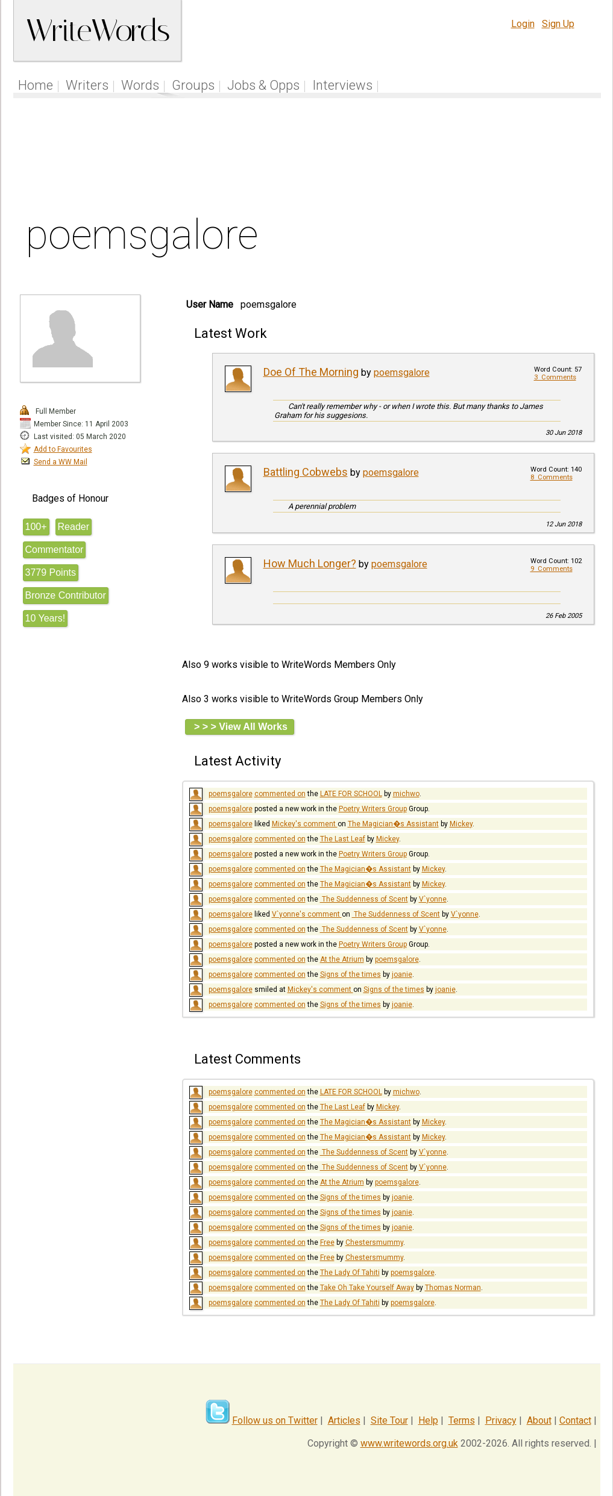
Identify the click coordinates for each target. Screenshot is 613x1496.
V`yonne (433, 899)
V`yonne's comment (307, 914)
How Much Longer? (309, 563)
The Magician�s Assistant (393, 824)
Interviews (342, 85)
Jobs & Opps (263, 85)
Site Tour (389, 1420)
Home (35, 85)
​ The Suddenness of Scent (364, 899)
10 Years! (45, 618)
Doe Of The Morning (311, 372)
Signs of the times (350, 974)
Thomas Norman (453, 1287)
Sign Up (558, 24)
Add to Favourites (63, 449)
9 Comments (551, 569)
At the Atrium (342, 959)
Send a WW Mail (60, 462)
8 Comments (551, 477)
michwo (406, 794)
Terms (461, 1420)
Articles (344, 1420)
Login (523, 24)
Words (140, 85)
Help (428, 1420)
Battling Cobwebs (305, 472)
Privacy (501, 1420)
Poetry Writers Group (373, 809)
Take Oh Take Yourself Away (367, 1287)
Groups (193, 85)
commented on (280, 794)
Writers (87, 85)
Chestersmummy (374, 1242)
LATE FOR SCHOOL (351, 794)
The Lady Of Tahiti (350, 1272)
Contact (575, 1420)
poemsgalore (402, 372)
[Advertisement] (306, 159)
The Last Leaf (342, 839)
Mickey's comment (305, 824)
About (539, 1420)
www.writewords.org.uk (409, 1443)
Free (327, 1242)
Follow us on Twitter (275, 1420)
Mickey (461, 824)
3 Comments (555, 377)
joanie (402, 974)
